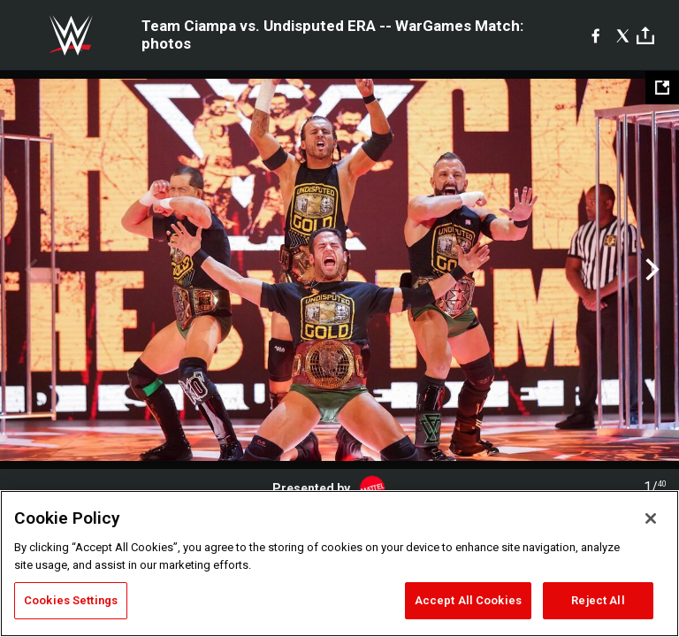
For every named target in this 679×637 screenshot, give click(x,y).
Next (650, 269)
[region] (339, 563)
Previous (28, 269)
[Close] (650, 518)
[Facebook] (595, 35)
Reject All (597, 600)
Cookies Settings (71, 600)
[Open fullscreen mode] (662, 87)
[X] (623, 35)
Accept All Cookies (468, 600)
